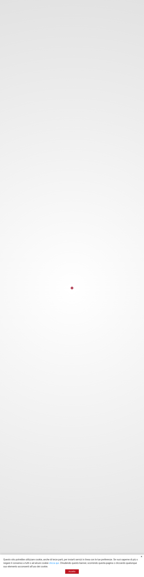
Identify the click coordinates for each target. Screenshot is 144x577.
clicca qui (54, 563)
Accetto (72, 571)
